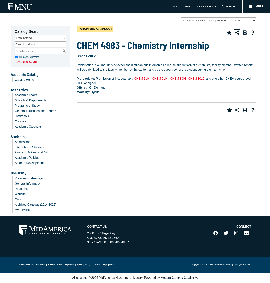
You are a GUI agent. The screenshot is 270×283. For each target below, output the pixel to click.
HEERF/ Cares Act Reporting (61, 265)
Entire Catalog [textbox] (24, 38)
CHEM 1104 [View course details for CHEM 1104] (142, 78)
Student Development (29, 163)
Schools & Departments (30, 100)
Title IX (96, 265)
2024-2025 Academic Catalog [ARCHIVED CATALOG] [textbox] (211, 20)
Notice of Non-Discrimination (32, 265)
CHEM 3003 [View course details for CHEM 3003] (178, 78)
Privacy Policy (83, 265)
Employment (108, 265)
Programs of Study (27, 105)
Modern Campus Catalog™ (179, 277)
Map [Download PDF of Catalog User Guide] (18, 199)
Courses (20, 121)
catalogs (82, 277)
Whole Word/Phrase (29, 57)
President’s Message (29, 178)
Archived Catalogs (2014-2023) (35, 204)
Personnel (21, 188)
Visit (176, 6)
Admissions (22, 142)
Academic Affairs (26, 95)
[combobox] (218, 20)
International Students (29, 147)
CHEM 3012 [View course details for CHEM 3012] (196, 78)
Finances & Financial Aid (31, 152)
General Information (28, 183)
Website (20, 194)
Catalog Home (24, 79)
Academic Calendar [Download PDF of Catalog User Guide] (28, 126)
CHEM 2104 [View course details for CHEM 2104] (160, 78)
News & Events (206, 6)
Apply (188, 6)
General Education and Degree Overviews (35, 113)
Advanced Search (26, 61)
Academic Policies (27, 157)
